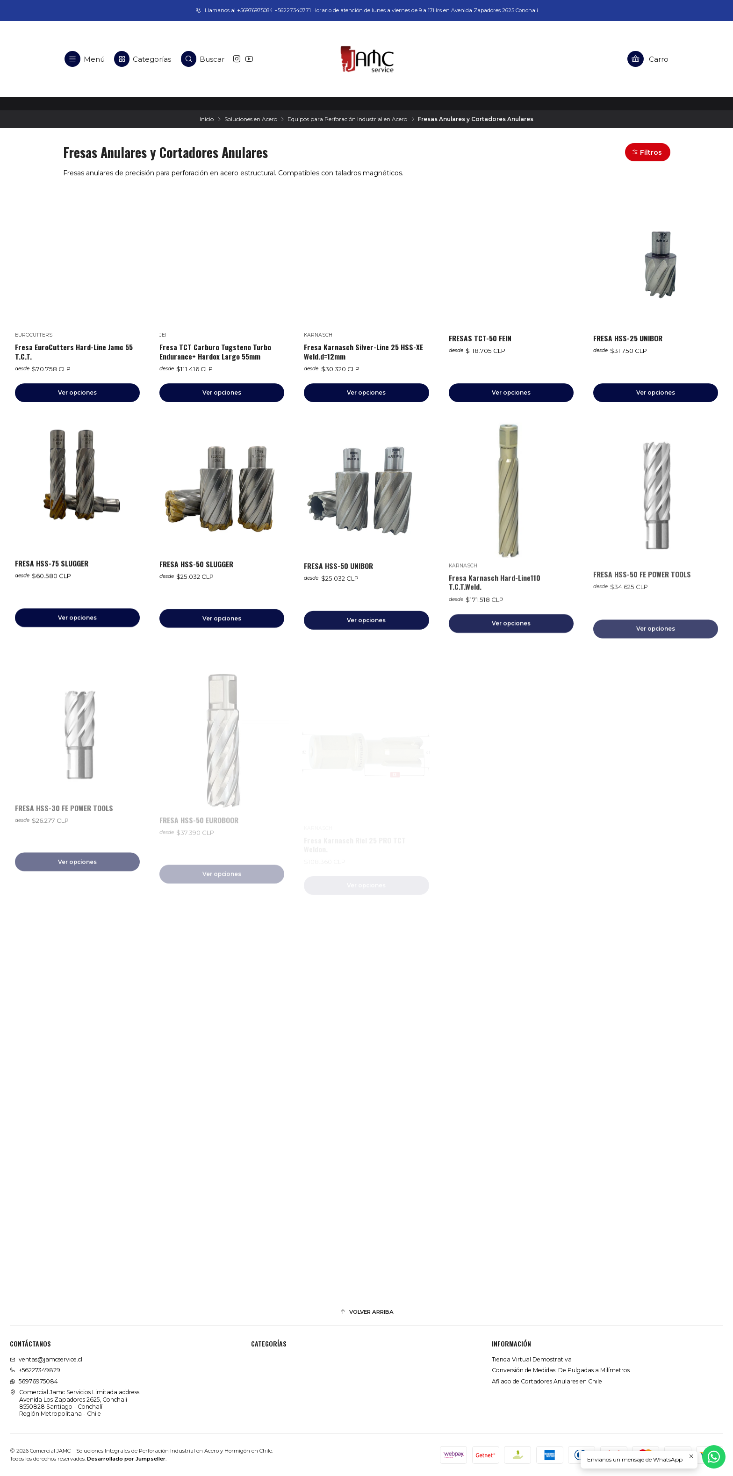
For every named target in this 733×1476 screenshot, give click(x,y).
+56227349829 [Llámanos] (35, 1370)
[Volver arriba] (366, 1312)
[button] (647, 152)
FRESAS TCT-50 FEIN (480, 338)
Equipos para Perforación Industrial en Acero (347, 119)
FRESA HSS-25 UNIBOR (627, 338)
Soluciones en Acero (250, 119)
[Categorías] (142, 59)
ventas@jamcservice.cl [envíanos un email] (46, 1359)
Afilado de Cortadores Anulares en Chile (547, 1381)
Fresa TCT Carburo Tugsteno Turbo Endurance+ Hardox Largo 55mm (215, 351)
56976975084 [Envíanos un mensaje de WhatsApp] (34, 1381)
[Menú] (85, 59)
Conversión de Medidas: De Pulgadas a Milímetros (561, 1370)
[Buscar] (202, 59)
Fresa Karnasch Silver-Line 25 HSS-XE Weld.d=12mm (363, 351)
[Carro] (648, 59)
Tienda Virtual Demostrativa (532, 1359)
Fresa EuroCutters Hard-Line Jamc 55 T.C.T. (74, 351)
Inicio (207, 119)
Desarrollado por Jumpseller (126, 1458)
